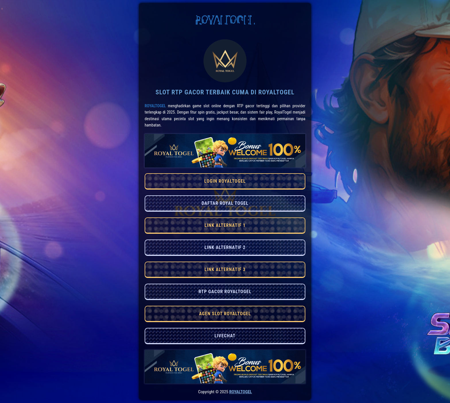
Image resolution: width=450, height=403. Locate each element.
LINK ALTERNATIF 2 (224, 247)
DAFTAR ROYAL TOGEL (224, 203)
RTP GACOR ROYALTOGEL (225, 291)
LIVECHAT (224, 335)
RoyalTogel (155, 106)
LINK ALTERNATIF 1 (224, 225)
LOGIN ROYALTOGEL (225, 181)
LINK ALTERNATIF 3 (224, 269)
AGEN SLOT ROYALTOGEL (225, 313)
